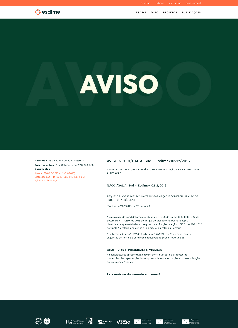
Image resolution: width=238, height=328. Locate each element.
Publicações (191, 12)
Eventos (145, 3)
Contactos (175, 3)
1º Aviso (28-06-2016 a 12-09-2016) (55, 173)
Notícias (159, 3)
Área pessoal (193, 3)
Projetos (170, 12)
